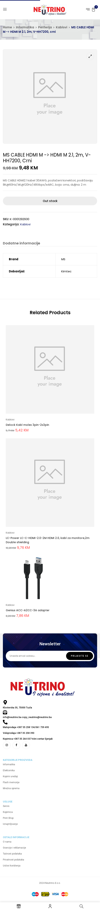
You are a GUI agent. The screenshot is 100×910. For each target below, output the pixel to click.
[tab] (21, 243)
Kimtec (66, 271)
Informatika (25, 27)
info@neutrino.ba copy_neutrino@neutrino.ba (27, 717)
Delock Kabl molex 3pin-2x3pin (27, 425)
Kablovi (61, 27)
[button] (93, 9)
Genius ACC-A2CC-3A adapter (28, 610)
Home (7, 27)
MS (63, 259)
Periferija (45, 27)
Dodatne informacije (21, 243)
